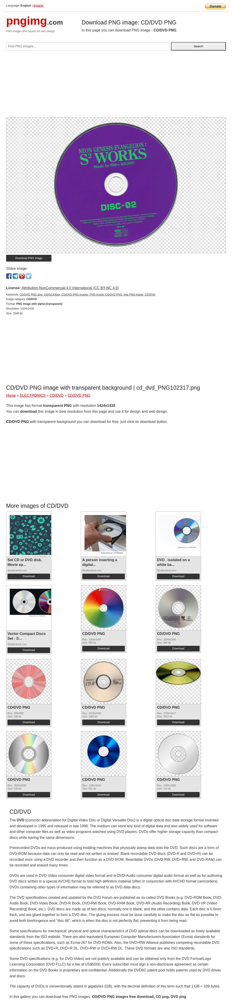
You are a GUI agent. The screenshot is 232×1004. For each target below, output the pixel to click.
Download (29, 576)
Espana (38, 5)
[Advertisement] (116, 85)
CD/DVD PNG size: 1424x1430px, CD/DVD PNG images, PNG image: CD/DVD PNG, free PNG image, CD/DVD (87, 294)
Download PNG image (28, 258)
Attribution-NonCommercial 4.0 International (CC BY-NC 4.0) (70, 288)
